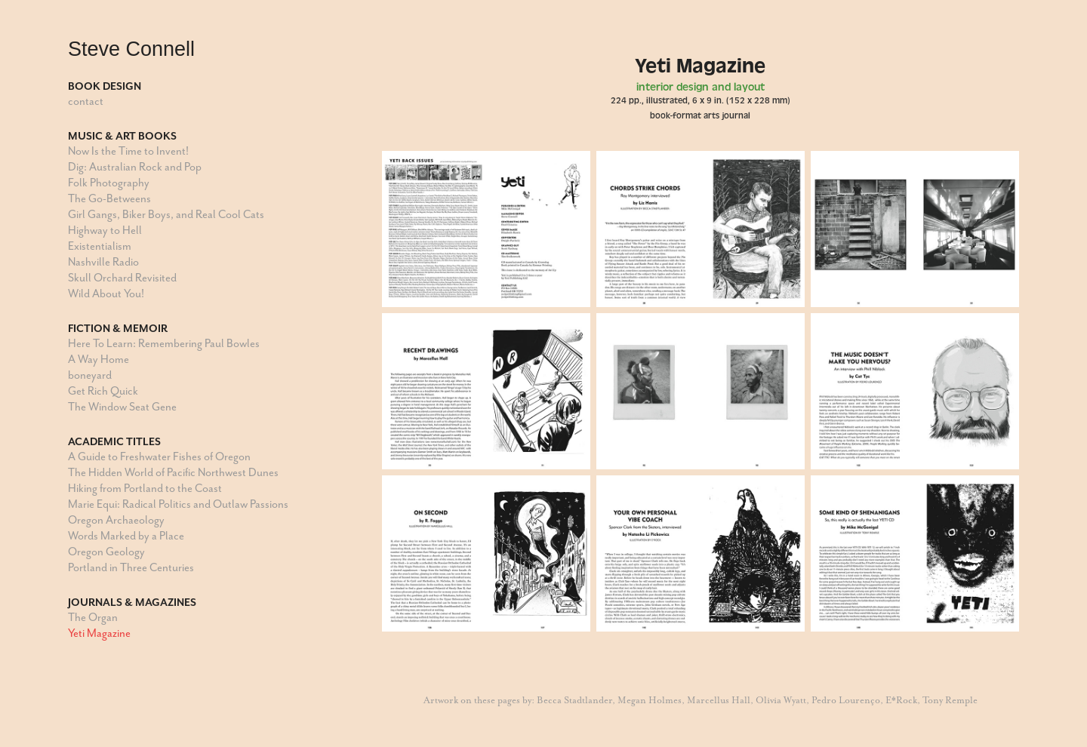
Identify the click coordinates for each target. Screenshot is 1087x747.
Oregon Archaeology (116, 520)
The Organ (93, 617)
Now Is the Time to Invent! (128, 151)
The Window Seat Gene (122, 407)
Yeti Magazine (99, 633)
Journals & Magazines (132, 602)
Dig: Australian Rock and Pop (135, 167)
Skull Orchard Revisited (122, 278)
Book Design (104, 86)
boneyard (90, 375)
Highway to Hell (105, 230)
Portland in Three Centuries (131, 568)
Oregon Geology (106, 552)
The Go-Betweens (109, 199)
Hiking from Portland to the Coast (145, 488)
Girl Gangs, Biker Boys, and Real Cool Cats (166, 215)
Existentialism (99, 246)
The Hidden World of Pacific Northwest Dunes (173, 473)
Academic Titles (114, 441)
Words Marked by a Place (126, 536)
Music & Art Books (122, 136)
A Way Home (98, 359)
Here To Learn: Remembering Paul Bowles (164, 344)
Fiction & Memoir (118, 328)
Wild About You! (106, 294)
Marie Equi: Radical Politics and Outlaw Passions (178, 504)
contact (85, 101)
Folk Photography (108, 183)
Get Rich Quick (103, 391)
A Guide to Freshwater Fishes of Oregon (159, 457)
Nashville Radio (103, 262)
